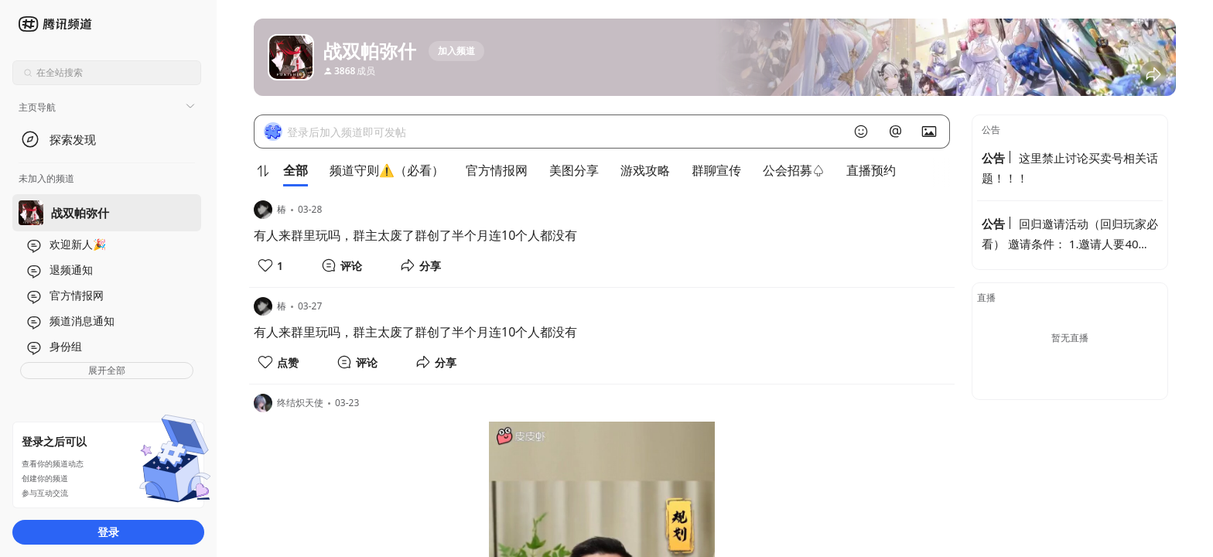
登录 (108, 532)
